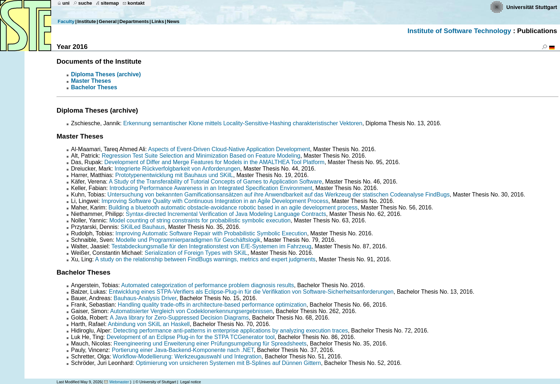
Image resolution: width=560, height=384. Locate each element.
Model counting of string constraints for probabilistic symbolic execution (199, 220)
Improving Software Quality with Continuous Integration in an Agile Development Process (215, 201)
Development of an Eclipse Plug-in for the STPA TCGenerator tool (191, 337)
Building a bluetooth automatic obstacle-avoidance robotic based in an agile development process (232, 207)
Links (158, 21)
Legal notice (190, 382)
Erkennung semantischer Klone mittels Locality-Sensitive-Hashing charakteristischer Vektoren (242, 123)
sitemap (110, 3)
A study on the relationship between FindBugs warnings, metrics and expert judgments (205, 259)
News (173, 21)
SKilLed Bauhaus (143, 227)
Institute (86, 21)
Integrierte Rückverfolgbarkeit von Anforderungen (177, 169)
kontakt (136, 3)
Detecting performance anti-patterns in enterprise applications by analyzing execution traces (230, 330)
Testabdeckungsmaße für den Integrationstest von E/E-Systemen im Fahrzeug (211, 246)
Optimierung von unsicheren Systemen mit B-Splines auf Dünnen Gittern (228, 363)
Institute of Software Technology (459, 31)
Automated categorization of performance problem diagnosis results (207, 285)
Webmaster (119, 382)
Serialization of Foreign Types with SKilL (196, 253)
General (108, 21)
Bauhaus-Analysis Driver (145, 298)
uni (66, 3)
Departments (133, 21)
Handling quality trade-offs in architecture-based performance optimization (212, 305)
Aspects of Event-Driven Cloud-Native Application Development (229, 149)
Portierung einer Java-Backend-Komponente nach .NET (183, 350)
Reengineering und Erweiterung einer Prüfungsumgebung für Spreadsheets (210, 343)
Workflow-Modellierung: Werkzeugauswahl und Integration (187, 356)
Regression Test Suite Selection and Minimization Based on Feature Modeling (201, 156)
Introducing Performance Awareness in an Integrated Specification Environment (211, 188)
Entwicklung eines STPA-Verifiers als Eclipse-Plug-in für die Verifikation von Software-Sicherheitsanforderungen (251, 292)
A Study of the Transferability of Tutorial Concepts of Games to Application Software (215, 182)
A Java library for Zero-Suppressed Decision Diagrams (179, 318)
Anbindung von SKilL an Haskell (149, 324)
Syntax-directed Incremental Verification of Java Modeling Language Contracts (226, 214)
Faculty (66, 21)
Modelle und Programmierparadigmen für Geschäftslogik (188, 240)
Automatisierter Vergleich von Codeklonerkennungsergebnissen (191, 311)
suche (85, 3)
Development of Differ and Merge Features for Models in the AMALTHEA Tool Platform (214, 162)
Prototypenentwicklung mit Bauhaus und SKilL (174, 175)
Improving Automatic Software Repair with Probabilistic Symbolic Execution (211, 233)
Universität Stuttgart (531, 7)
